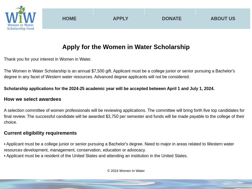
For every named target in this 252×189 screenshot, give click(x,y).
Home (69, 18)
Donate (172, 18)
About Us (223, 18)
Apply (120, 18)
